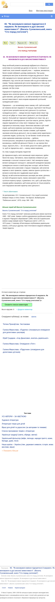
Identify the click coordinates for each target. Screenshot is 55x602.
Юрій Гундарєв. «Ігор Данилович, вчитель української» (25, 338)
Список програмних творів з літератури (18, 431)
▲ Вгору (5, 16)
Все (5, 43)
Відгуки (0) (22, 43)
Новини (10, 588)
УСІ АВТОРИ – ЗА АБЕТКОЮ (14, 416)
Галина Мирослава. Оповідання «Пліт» (19, 344)
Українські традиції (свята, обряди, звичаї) (19, 435)
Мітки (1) (33, 43)
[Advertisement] (26, 256)
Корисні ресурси (20, 588)
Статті (4, 588)
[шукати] (26, 4)
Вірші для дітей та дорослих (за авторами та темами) (24, 427)
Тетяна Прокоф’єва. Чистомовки (16, 324)
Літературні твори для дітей (13, 424)
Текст (12, 43)
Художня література (10, 420)
